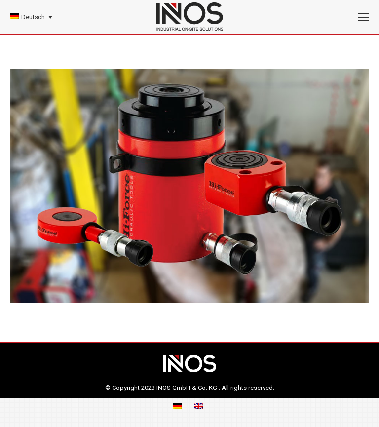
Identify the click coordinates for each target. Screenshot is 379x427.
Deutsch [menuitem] (33, 17)
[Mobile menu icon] (363, 17)
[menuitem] (31, 17)
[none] (31, 17)
